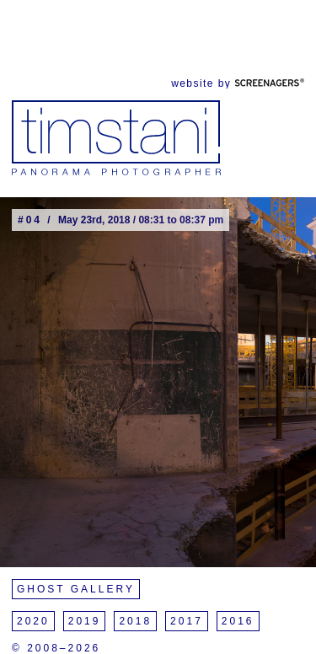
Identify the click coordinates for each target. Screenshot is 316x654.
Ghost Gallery (76, 589)
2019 (84, 621)
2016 (238, 621)
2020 (33, 621)
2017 (186, 621)
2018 (135, 621)
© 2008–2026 (56, 648)
